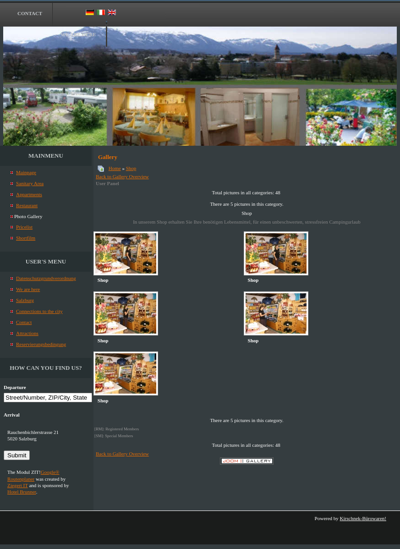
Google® (50, 472)
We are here (78, 34)
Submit (16, 455)
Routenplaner (20, 479)
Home (115, 168)
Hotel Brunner (21, 491)
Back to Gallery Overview (122, 176)
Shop (131, 168)
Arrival (12, 414)
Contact (29, 13)
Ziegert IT (17, 485)
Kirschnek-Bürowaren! (363, 518)
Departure (15, 387)
